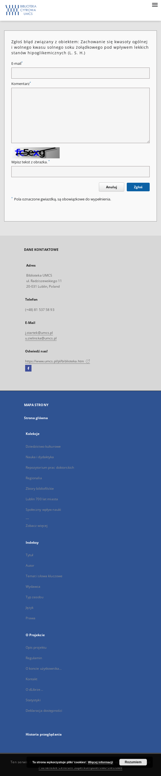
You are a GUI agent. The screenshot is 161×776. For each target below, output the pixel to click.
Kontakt (32, 679)
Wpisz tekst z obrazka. (30, 162)
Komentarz (21, 83)
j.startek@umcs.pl (39, 332)
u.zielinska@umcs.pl (41, 338)
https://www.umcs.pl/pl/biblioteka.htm (57, 361)
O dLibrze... (34, 689)
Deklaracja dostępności (44, 710)
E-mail (17, 63)
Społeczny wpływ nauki (43, 509)
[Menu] (155, 4)
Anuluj (111, 187)
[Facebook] (28, 368)
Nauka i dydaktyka (40, 457)
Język (30, 607)
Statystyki (33, 700)
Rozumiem (133, 762)
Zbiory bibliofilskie (40, 488)
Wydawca (33, 586)
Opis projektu (36, 647)
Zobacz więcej (37, 525)
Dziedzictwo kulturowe (43, 446)
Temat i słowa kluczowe (44, 576)
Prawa (31, 618)
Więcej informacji (100, 762)
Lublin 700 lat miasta (42, 499)
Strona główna (36, 418)
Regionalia (34, 478)
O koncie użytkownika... (44, 668)
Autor (30, 565)
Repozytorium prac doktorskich (50, 467)
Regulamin (34, 658)
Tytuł (29, 555)
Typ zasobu (34, 597)
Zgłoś (138, 187)
